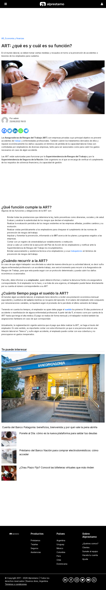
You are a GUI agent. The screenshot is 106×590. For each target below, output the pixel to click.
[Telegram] (26, 130)
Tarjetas (34, 544)
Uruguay (60, 544)
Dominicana (62, 564)
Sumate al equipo (90, 551)
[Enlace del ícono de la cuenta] (102, 4)
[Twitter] (9, 130)
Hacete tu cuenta (90, 555)
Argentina (61, 540)
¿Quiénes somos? (90, 543)
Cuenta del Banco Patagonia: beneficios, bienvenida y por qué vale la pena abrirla (49, 427)
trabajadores (77, 251)
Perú (59, 556)
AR (2, 38)
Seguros (34, 548)
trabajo (18, 141)
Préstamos (35, 540)
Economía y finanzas (14, 38)
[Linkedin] (15, 130)
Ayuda (85, 559)
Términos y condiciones (16, 584)
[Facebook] (4, 130)
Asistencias (36, 552)
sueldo (68, 309)
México (60, 548)
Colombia (61, 552)
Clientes (86, 547)
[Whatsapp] (20, 130)
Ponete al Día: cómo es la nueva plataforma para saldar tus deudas (58, 433)
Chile (59, 560)
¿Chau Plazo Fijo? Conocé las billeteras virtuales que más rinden (56, 467)
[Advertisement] (53, 21)
